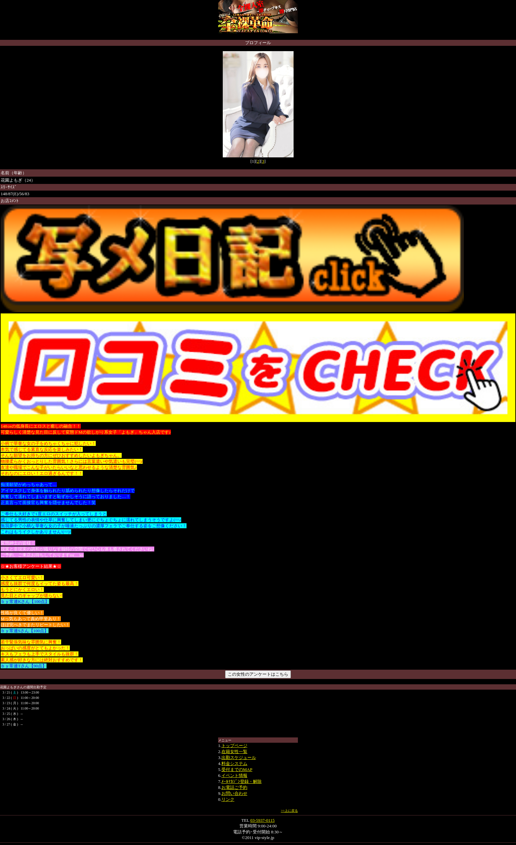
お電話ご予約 (234, 787)
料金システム (234, 763)
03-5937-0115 (262, 820)
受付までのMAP (236, 769)
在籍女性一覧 (234, 751)
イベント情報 (234, 775)
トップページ (234, 745)
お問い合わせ (234, 793)
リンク (227, 799)
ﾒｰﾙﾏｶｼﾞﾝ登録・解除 (241, 781)
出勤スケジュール (238, 757)
